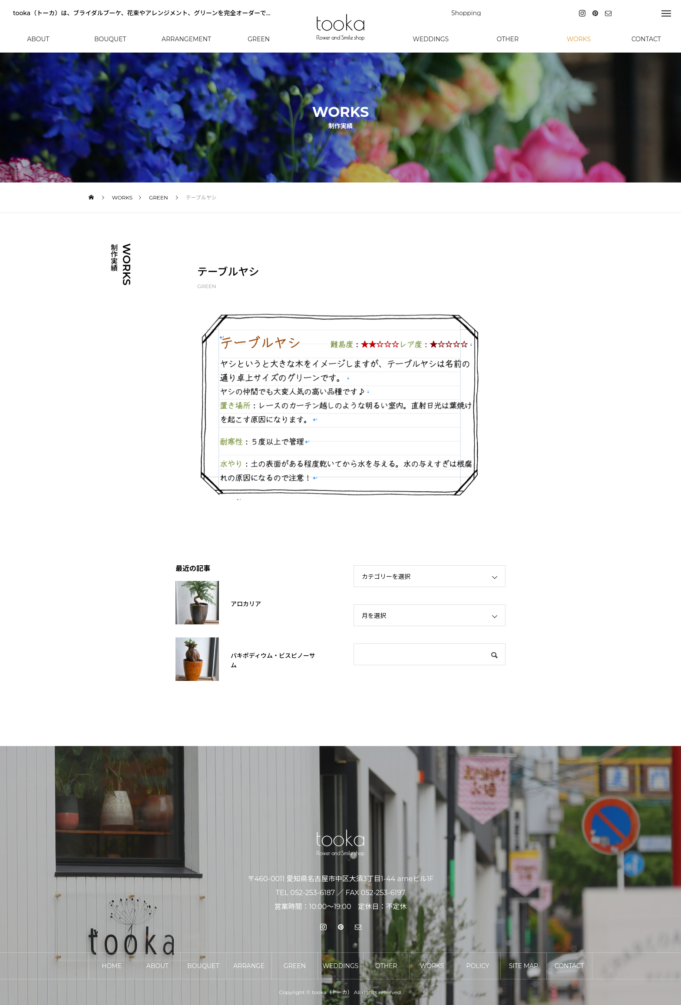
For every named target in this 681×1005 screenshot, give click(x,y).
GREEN (206, 286)
